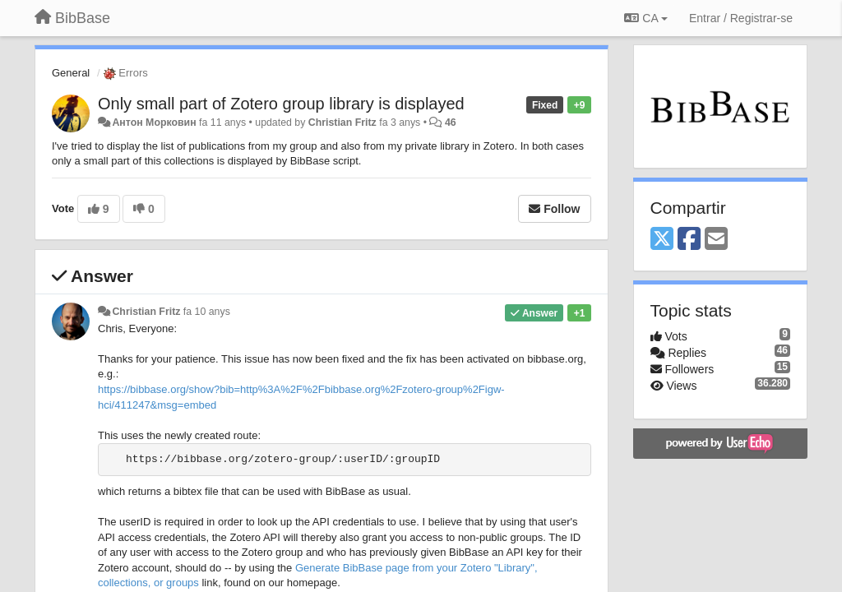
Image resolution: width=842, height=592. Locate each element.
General (71, 73)
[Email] (716, 239)
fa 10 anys (206, 311)
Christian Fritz (342, 122)
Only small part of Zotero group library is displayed (281, 104)
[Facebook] (689, 239)
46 (450, 122)
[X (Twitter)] (661, 239)
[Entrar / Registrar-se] (740, 18)
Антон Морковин (154, 122)
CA (645, 18)
